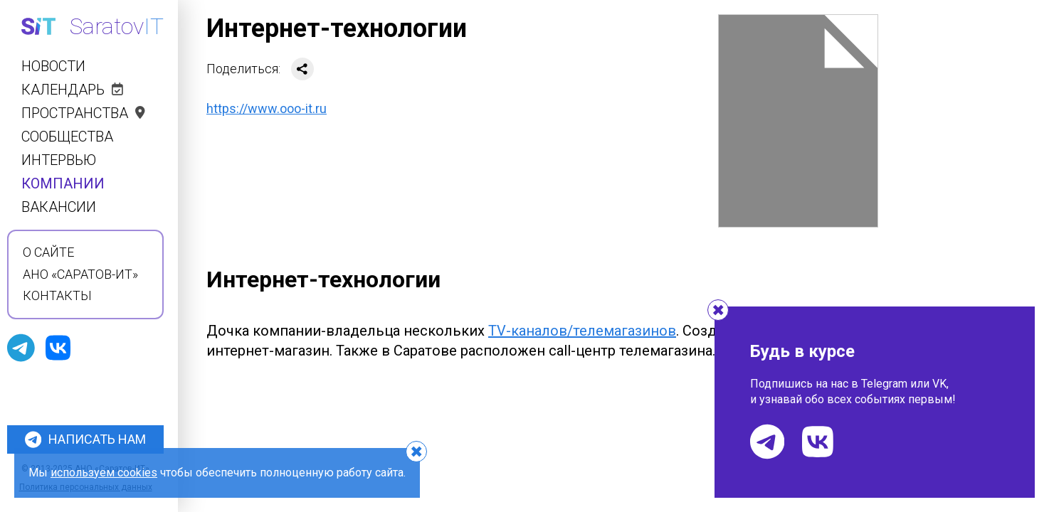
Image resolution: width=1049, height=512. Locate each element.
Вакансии (58, 207)
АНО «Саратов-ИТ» (80, 274)
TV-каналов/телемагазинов (582, 330)
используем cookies (104, 472)
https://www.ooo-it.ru (266, 108)
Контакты (57, 296)
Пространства (83, 113)
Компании (63, 184)
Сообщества (67, 137)
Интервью (58, 160)
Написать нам (85, 439)
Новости (53, 66)
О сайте (48, 252)
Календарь (72, 90)
